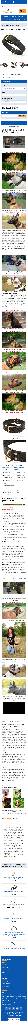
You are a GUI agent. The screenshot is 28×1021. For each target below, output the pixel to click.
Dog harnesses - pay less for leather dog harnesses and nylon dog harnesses (14, 1003)
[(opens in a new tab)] (5, 793)
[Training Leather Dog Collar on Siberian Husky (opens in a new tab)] (14, 181)
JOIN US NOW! (12, 19)
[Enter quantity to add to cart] (10, 116)
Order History (5, 981)
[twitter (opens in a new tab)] (10, 1008)
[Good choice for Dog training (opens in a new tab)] (14, 452)
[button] (5, 65)
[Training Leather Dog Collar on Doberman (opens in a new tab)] (14, 319)
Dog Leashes (5, 19)
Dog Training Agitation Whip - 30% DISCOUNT (14, 948)
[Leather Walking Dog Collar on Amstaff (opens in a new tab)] (14, 381)
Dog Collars (20, 16)
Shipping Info (5, 962)
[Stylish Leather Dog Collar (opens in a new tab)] (14, 221)
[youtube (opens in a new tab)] (17, 1008)
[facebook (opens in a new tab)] (6, 1008)
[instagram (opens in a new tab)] (21, 1008)
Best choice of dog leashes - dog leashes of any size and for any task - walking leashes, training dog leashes (14, 995)
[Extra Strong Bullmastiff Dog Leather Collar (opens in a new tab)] (14, 262)
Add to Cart (22, 116)
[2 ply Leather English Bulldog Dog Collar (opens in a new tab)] (14, 611)
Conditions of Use (6, 970)
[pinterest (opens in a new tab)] (13, 1008)
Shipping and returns (14, 126)
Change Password (6, 983)
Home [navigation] (3, 24)
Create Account (5, 986)
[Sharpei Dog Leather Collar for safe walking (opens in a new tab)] (14, 639)
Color (4, 92)
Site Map (4, 972)
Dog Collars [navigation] (9, 24)
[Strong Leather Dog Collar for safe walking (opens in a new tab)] (14, 282)
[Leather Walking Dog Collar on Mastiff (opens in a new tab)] (14, 361)
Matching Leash (7, 99)
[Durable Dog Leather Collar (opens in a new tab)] (14, 425)
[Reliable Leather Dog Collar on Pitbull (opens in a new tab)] (14, 401)
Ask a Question (5, 77)
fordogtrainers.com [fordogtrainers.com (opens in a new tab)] (17, 1015)
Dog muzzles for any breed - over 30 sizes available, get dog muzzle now (14, 999)
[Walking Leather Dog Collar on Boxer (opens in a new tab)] (14, 340)
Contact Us (4, 975)
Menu (5, 1)
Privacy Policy (5, 965)
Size (3, 85)
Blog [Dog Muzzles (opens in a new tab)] (3, 992)
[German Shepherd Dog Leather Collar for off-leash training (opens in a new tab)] (14, 687)
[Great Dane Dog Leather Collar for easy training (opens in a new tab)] (14, 668)
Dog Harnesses (12, 16)
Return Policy (5, 967)
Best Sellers (20, 19)
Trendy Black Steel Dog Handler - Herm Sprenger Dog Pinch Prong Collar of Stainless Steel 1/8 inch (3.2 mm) (14, 934)
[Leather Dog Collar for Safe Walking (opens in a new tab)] (14, 201)
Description (14, 123)
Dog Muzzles (5, 16)
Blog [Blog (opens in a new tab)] (25, 19)
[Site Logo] (7, 11)
